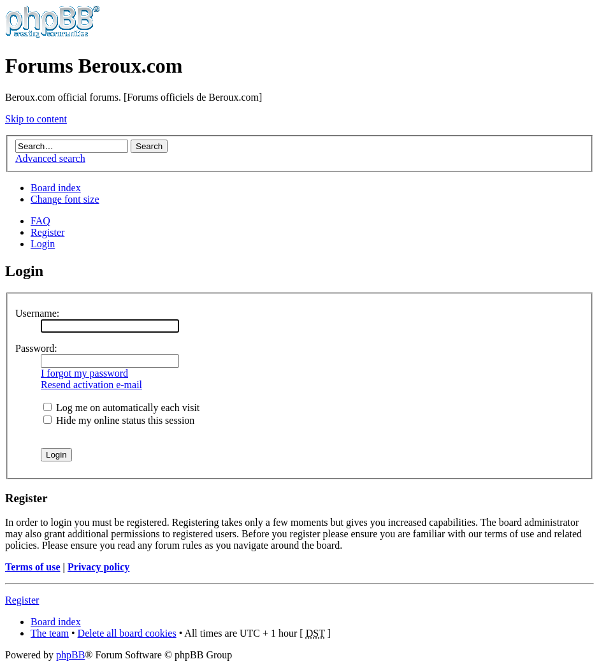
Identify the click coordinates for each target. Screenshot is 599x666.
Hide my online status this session (118, 420)
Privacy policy (98, 566)
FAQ (40, 220)
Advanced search (50, 158)
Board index (56, 187)
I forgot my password (84, 373)
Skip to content (36, 118)
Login (43, 243)
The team (50, 633)
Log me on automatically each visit (121, 407)
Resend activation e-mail (91, 384)
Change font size (65, 199)
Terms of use (33, 566)
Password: (36, 348)
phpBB (70, 654)
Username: (37, 313)
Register (47, 232)
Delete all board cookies (127, 633)
